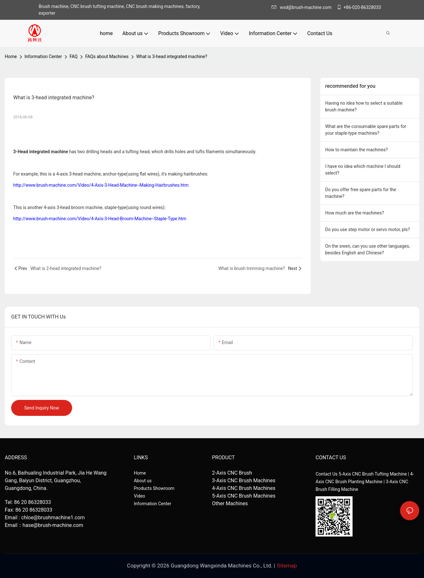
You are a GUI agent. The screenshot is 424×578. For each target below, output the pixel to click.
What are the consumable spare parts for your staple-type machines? (365, 130)
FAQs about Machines (107, 56)
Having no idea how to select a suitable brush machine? (364, 106)
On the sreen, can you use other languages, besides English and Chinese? (367, 249)
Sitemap (287, 565)
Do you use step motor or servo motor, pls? (367, 229)
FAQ (74, 56)
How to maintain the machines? (356, 149)
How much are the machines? (354, 212)
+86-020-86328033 (359, 7)
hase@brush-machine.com (53, 525)
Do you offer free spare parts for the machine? (360, 193)
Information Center (43, 56)
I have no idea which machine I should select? (362, 170)
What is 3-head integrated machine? (171, 56)
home (11, 56)
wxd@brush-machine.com (303, 7)
